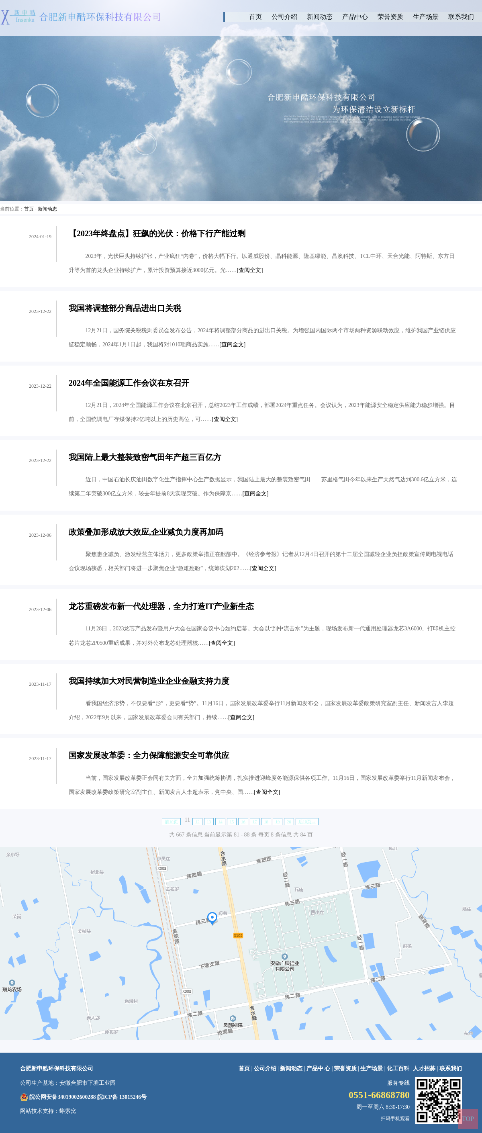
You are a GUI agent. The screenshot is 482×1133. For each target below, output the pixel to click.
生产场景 (426, 16)
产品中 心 (319, 1069)
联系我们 (461, 16)
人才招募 (424, 1069)
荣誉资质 (390, 16)
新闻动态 (320, 16)
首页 (255, 16)
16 (243, 822)
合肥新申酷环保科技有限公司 (56, 1069)
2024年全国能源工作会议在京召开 (129, 382)
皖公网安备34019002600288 (62, 1097)
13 (209, 822)
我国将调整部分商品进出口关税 (125, 308)
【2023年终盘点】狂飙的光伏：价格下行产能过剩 (157, 233)
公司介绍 (284, 16)
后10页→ (307, 822)
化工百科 (398, 1069)
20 (289, 822)
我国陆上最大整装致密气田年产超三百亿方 (145, 457)
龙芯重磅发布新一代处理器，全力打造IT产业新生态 (161, 606)
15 (232, 822)
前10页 (171, 822)
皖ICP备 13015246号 (122, 1097)
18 (266, 822)
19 (278, 822)
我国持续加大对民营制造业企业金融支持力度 (149, 681)
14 (220, 822)
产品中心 (355, 16)
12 (197, 822)
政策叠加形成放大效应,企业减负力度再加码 (146, 532)
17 (255, 822)
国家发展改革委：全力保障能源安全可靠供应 (149, 755)
